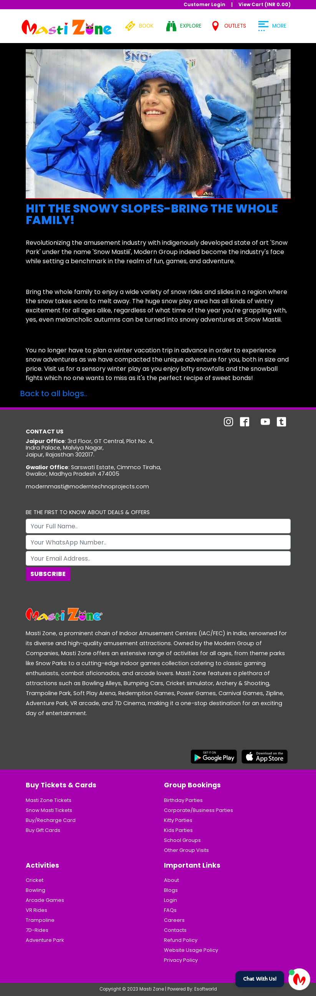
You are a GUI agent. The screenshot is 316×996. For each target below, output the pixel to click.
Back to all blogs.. (53, 393)
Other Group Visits (186, 850)
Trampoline (40, 920)
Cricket (34, 880)
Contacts (175, 930)
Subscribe (48, 573)
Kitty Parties (178, 820)
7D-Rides (37, 930)
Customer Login (204, 4)
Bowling (35, 890)
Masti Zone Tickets (48, 800)
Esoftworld (205, 989)
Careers (174, 920)
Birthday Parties (183, 800)
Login (170, 900)
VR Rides (36, 910)
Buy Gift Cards (43, 830)
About (171, 880)
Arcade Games (45, 900)
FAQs (170, 910)
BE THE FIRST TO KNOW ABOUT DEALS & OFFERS (88, 512)
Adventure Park (45, 940)
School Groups (182, 840)
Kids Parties (178, 830)
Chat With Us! (259, 979)
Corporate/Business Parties (198, 810)
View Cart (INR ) (264, 4)
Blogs (171, 890)
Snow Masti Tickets (49, 810)
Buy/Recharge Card (51, 820)
